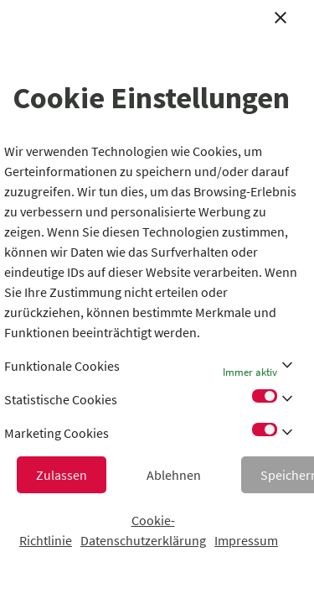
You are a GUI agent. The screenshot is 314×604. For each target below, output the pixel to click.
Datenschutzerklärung (143, 540)
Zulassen (61, 474)
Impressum (246, 540)
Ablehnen (174, 474)
